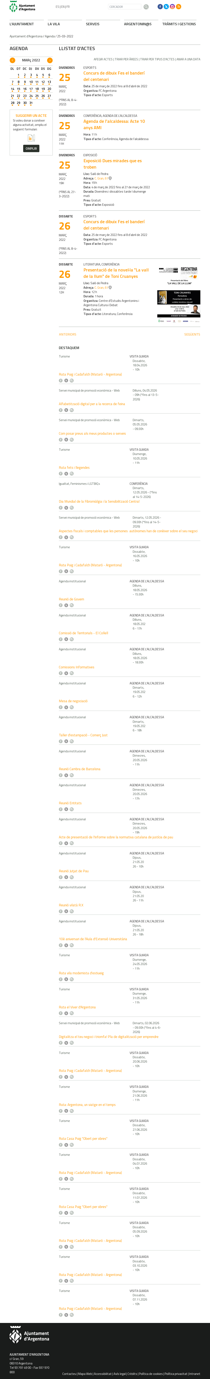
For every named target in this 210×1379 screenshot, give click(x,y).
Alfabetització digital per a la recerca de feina (92, 404)
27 (49, 95)
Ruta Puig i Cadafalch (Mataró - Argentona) (90, 374)
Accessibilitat (103, 1373)
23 (24, 95)
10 (31, 81)
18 (37, 88)
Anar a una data (188, 59)
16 (24, 88)
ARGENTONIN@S (138, 24)
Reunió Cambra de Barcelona (79, 769)
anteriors (67, 334)
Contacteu (69, 1373)
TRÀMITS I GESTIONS (179, 24)
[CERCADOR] (124, 6)
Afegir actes (103, 59)
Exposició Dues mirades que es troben (112, 163)
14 (12, 88)
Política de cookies (151, 1373)
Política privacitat (176, 1373)
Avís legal (120, 1373)
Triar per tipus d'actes (157, 59)
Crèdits (132, 1373)
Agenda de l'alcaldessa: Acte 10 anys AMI (114, 124)
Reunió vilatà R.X (71, 905)
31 (31, 102)
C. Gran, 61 (101, 178)
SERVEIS (92, 24)
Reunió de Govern (71, 599)
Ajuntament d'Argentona (26, 36)
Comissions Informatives (76, 667)
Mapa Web (85, 1373)
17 (31, 88)
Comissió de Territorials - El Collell (83, 633)
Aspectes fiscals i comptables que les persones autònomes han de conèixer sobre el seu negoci (128, 531)
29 (18, 102)
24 (31, 95)
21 (12, 95)
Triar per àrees (126, 59)
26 (43, 95)
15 (18, 88)
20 (49, 88)
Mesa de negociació (73, 701)
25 (37, 95)
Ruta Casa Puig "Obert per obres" (83, 1138)
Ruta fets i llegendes (74, 467)
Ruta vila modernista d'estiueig (81, 973)
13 (49, 81)
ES (57, 6)
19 (43, 88)
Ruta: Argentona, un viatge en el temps (87, 1104)
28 (12, 102)
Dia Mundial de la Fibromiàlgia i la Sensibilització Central (99, 501)
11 (37, 81)
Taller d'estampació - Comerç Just (83, 735)
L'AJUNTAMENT (22, 24)
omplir (31, 148)
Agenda (50, 36)
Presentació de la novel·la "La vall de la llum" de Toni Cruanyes (116, 273)
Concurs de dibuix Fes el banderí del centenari (114, 76)
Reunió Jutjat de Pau (74, 871)
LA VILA (54, 24)
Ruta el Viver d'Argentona (77, 1007)
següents (192, 334)
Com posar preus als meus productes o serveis (92, 433)
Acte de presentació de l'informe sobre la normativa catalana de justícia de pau (116, 837)
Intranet (194, 1373)
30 (24, 102)
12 (43, 81)
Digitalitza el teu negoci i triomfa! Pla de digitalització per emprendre (109, 1036)
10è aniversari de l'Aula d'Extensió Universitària (93, 939)
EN (63, 6)
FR (68, 6)
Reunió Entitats (70, 803)
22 (18, 95)
